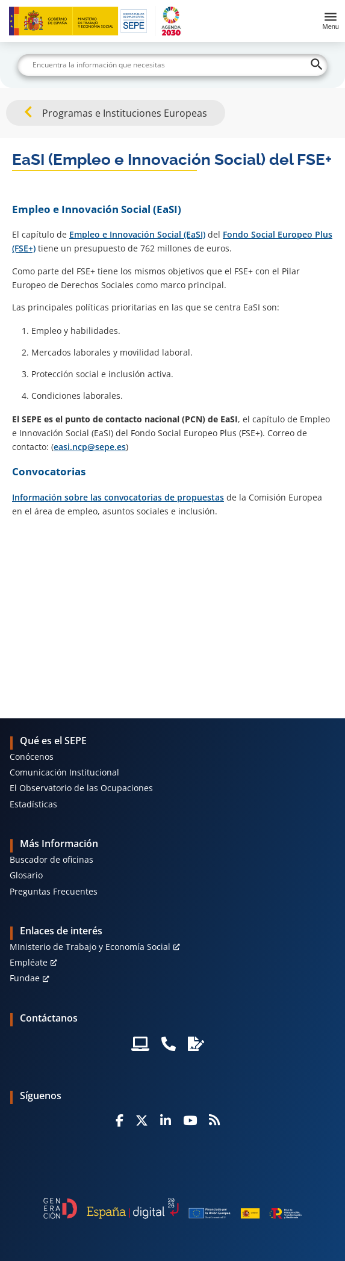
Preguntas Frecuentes (54, 891)
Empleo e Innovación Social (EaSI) (137, 234)
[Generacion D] (172, 1208)
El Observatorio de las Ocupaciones (81, 788)
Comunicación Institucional (64, 772)
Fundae (25, 978)
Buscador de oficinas (51, 859)
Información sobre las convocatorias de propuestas (118, 497)
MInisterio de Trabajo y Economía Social (90, 946)
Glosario (26, 875)
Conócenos (32, 756)
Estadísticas (33, 804)
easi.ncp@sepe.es (90, 446)
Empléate (29, 962)
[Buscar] (172, 65)
